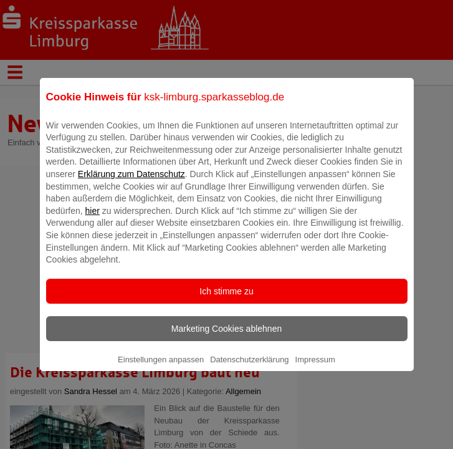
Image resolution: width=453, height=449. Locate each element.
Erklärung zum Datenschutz (131, 183)
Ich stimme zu (226, 300)
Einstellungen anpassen (161, 368)
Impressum (315, 368)
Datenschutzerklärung (249, 368)
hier (92, 219)
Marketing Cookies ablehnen (226, 337)
